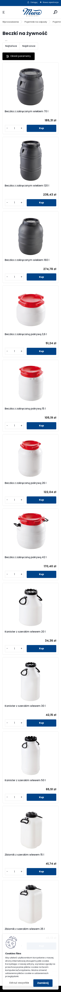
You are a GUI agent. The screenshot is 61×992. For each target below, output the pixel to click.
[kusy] (14, 128)
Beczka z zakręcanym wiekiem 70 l (26, 111)
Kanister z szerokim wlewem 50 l (25, 780)
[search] (55, 12)
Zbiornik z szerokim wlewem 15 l (24, 854)
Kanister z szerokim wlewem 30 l (25, 706)
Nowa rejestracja (51, 2)
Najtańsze (11, 46)
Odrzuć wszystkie (19, 982)
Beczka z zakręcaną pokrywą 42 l (26, 557)
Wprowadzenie (10, 21)
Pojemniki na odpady (36, 21)
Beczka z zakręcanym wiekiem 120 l (27, 185)
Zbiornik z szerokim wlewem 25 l (25, 929)
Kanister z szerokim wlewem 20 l (25, 631)
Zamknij (43, 983)
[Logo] (30, 12)
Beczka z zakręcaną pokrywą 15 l (25, 408)
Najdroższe (28, 46)
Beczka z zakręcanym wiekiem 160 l (27, 260)
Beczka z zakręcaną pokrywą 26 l (25, 483)
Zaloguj (33, 2)
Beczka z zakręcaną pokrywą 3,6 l (26, 334)
